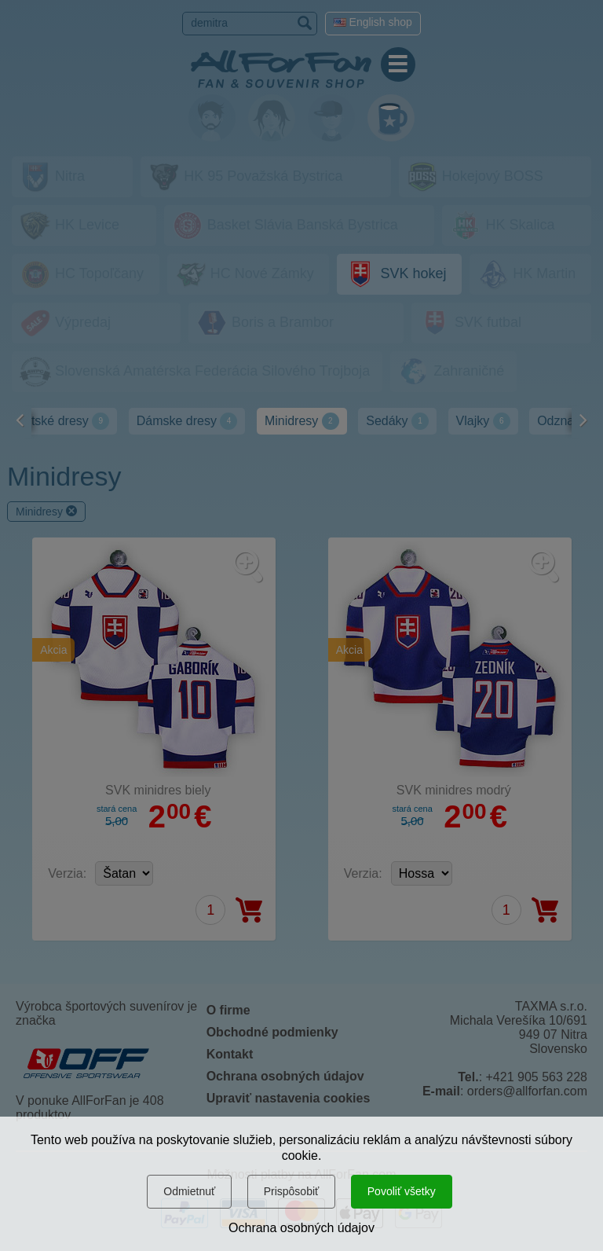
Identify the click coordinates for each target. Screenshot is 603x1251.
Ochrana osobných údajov (301, 1227)
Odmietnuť (189, 1191)
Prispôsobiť (292, 1191)
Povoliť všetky (401, 1191)
